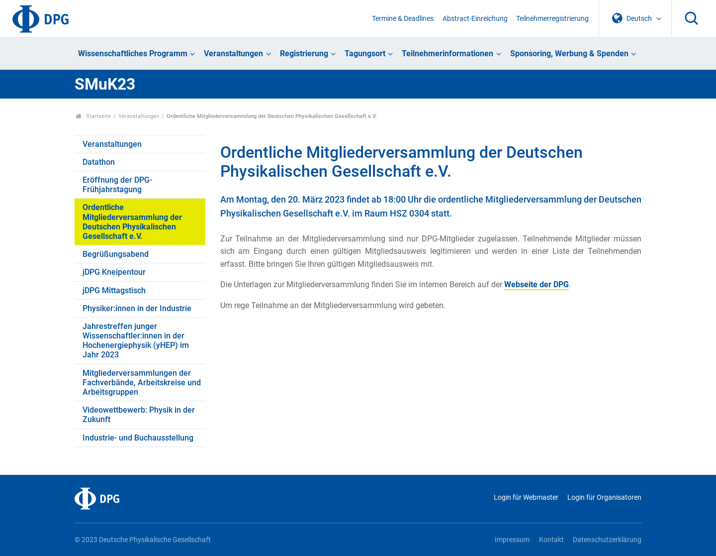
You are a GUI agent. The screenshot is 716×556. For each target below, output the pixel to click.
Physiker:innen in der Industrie (137, 308)
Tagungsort (365, 53)
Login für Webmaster (526, 497)
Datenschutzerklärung (607, 540)
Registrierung (304, 53)
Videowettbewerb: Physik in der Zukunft (139, 414)
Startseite (93, 116)
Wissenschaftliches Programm (132, 53)
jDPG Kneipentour (114, 272)
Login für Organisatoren (604, 497)
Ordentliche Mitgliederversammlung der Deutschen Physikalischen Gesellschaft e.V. (132, 222)
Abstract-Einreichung (475, 18)
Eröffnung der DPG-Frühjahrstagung (117, 184)
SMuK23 (105, 84)
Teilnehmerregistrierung (552, 18)
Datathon (99, 162)
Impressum (512, 540)
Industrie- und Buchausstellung (138, 438)
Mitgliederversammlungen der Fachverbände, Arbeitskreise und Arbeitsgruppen (142, 382)
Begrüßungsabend (116, 254)
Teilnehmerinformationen (447, 53)
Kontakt (551, 540)
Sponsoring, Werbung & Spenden (569, 53)
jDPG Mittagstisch (114, 290)
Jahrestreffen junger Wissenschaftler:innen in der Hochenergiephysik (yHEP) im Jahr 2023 (136, 341)
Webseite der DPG (536, 284)
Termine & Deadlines (403, 18)
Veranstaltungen (233, 53)
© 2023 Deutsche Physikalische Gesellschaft (143, 540)
